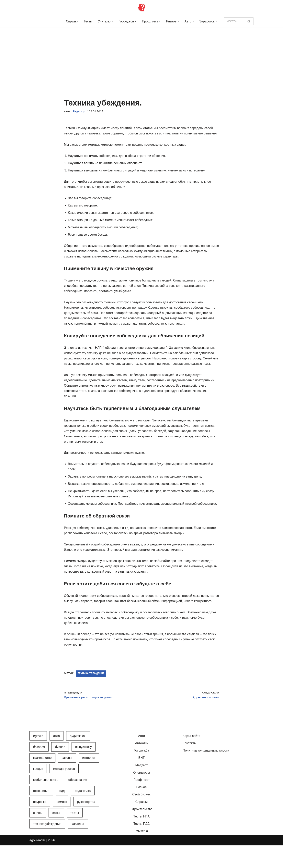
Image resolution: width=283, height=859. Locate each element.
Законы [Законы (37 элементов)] (67, 771)
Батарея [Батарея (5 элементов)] (39, 760)
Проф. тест (141, 793)
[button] (112, 21)
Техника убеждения (91, 687)
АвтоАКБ (141, 757)
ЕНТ (141, 771)
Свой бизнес (141, 808)
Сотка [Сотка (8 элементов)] (56, 826)
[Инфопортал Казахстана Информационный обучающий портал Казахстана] (141, 7)
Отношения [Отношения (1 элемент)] (41, 804)
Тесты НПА (141, 830)
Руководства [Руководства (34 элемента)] (86, 815)
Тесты (88, 21)
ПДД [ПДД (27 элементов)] (62, 804)
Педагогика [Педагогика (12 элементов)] (83, 804)
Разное (141, 801)
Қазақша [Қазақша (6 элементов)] (78, 837)
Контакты (189, 757)
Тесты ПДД (141, 837)
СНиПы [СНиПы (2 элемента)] (37, 826)
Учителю (141, 844)
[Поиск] (234, 21)
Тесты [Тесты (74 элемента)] (74, 826)
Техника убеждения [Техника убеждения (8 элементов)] (47, 837)
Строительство (141, 822)
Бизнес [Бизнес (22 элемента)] (60, 760)
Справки (72, 21)
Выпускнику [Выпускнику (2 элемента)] (83, 760)
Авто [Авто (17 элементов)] (56, 749)
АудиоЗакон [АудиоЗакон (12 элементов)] (78, 749)
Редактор (79, 111)
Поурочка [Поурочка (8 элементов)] (39, 815)
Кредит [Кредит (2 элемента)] (38, 782)
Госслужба (141, 764)
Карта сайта (191, 749)
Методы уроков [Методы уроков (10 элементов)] (64, 782)
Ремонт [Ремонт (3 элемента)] (62, 815)
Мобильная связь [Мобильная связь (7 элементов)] (45, 793)
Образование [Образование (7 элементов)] (77, 793)
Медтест (141, 778)
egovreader (37, 854)
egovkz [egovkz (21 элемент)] (38, 749)
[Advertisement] (141, 57)
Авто (141, 749)
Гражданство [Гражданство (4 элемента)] (42, 771)
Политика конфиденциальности (206, 764)
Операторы (141, 786)
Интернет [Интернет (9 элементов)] (88, 771)
